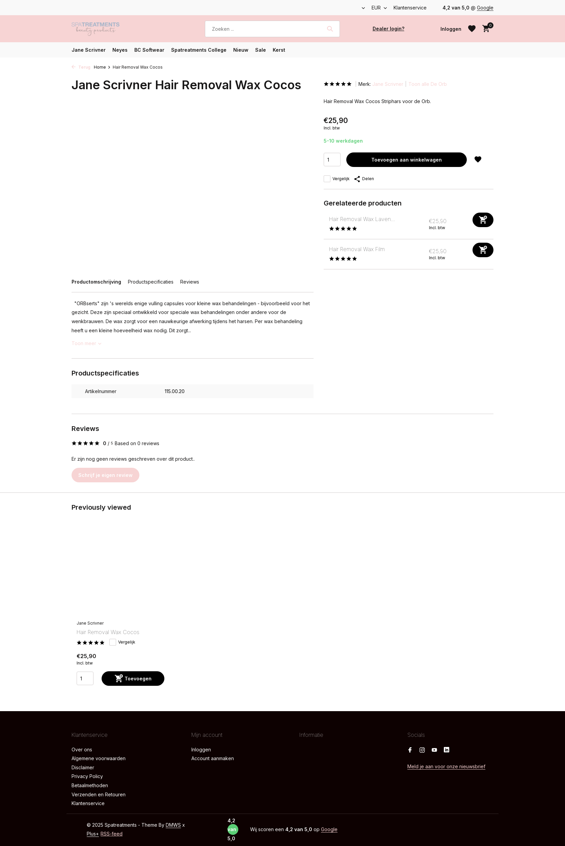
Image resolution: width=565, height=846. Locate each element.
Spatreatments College (198, 50)
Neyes (120, 50)
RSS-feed (112, 834)
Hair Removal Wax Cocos (108, 632)
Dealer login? (388, 28)
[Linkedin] (446, 750)
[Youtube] (434, 750)
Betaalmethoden (90, 785)
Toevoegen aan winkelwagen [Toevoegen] (406, 160)
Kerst (279, 50)
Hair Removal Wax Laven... (362, 219)
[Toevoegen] (483, 220)
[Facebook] (410, 750)
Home (102, 67)
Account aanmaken (212, 758)
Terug (81, 67)
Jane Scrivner (89, 50)
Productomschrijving (96, 282)
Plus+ (93, 834)
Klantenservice (410, 7)
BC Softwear (149, 50)
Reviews (189, 282)
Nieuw (240, 50)
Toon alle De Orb (427, 84)
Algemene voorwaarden (99, 758)
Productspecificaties (150, 282)
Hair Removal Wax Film (357, 249)
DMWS (173, 825)
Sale (260, 50)
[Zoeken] (272, 29)
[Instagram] (422, 750)
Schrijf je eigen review (105, 475)
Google (485, 7)
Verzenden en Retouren (99, 794)
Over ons (82, 749)
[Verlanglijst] (472, 28)
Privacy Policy (87, 776)
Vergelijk (337, 179)
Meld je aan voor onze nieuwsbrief (446, 766)
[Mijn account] (450, 29)
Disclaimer (83, 767)
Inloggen (201, 749)
